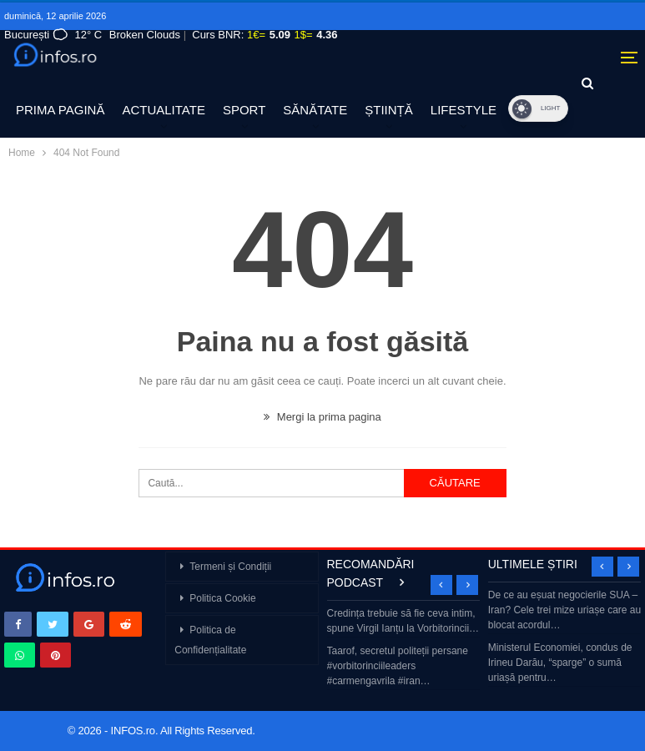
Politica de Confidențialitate (210, 640)
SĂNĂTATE (315, 110)
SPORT (244, 110)
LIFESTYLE (463, 110)
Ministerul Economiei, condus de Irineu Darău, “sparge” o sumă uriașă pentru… (560, 662)
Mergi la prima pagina (322, 417)
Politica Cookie (222, 598)
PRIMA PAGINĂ (60, 110)
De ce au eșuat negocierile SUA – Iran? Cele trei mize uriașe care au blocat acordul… (564, 610)
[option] (404, 649)
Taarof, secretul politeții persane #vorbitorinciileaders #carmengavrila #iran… (397, 666)
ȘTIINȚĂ (389, 110)
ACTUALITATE (163, 110)
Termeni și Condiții (230, 566)
